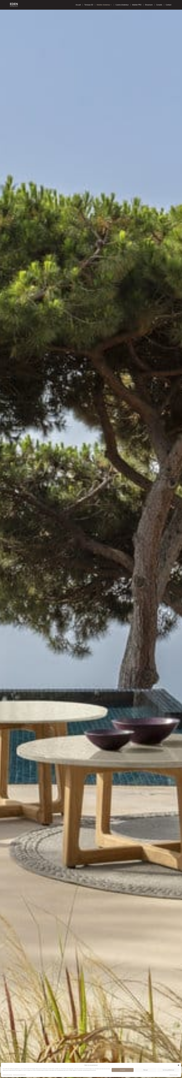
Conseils (159, 5)
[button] (178, 1065)
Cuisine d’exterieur (122, 5)
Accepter (122, 1070)
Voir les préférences (168, 1070)
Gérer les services (173, 1074)
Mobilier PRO (136, 5)
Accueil (78, 5)
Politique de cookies (7, 1074)
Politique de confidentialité (19, 1074)
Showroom (149, 5)
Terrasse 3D (88, 5)
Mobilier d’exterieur (103, 5)
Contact (168, 5)
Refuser (145, 1070)
